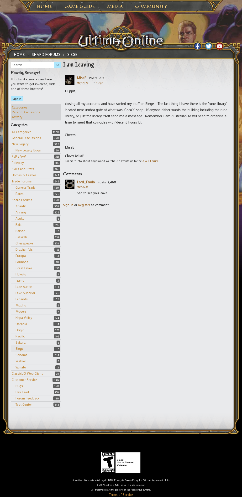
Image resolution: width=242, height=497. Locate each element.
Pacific (20, 336)
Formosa (22, 261)
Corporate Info (91, 480)
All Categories (22, 131)
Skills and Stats (23, 168)
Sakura (21, 342)
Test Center (24, 404)
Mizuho (21, 305)
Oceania (21, 323)
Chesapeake (24, 243)
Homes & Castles (24, 175)
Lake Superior (25, 292)
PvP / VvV (19, 156)
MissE (81, 77)
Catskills (21, 237)
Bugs (19, 385)
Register (84, 204)
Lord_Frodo (86, 182)
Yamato (21, 367)
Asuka (20, 218)
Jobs (167, 480)
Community (151, 7)
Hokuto (21, 274)
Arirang (21, 212)
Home (44, 7)
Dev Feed (22, 392)
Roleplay (18, 162)
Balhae (20, 230)
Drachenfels (24, 249)
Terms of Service (121, 494)
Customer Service (24, 379)
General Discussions (26, 137)
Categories (19, 107)
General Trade (26, 187)
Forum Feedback (27, 398)
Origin (20, 330)
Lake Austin (24, 286)
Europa (21, 255)
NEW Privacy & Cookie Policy (123, 480)
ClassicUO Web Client (27, 373)
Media (115, 7)
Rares (20, 193)
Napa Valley (24, 317)
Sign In (16, 99)
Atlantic (21, 206)
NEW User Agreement (152, 480)
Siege (19, 348)
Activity (17, 116)
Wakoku (21, 361)
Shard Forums (22, 199)
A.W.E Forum (150, 161)
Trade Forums (22, 181)
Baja (18, 224)
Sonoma (21, 354)
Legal (103, 480)
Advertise (77, 480)
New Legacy (20, 144)
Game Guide (79, 7)
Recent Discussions (26, 112)
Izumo (20, 280)
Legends (22, 299)
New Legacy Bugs (28, 150)
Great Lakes (24, 268)
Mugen (21, 311)
